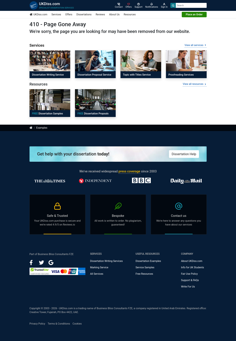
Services (56, 14)
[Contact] (118, 5)
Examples (41, 127)
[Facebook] (32, 262)
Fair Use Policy (189, 273)
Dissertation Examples (148, 261)
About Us (114, 14)
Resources (130, 14)
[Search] (173, 5)
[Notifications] (152, 5)
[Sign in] (128, 5)
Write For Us (188, 286)
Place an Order (194, 14)
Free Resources (144, 273)
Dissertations (83, 14)
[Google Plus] (51, 262)
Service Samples (145, 267)
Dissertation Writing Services (106, 261)
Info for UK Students (192, 267)
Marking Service (99, 267)
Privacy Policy (37, 323)
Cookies (77, 323)
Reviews (100, 14)
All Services (96, 273)
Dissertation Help (184, 154)
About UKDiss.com (191, 261)
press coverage (129, 171)
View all (195, 45)
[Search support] (138, 5)
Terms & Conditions (59, 323)
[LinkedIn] (42, 262)
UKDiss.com (38, 14)
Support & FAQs (190, 280)
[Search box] (191, 5)
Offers (68, 14)
